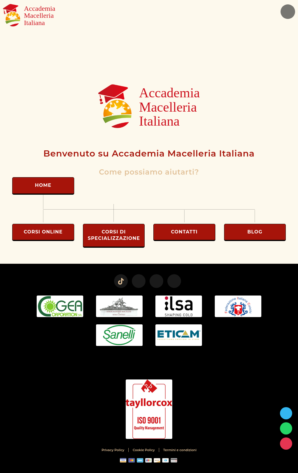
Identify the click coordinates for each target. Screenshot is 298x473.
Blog (254, 232)
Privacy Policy (113, 450)
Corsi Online (43, 232)
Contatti (184, 232)
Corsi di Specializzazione (114, 235)
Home (43, 185)
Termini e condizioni (179, 450)
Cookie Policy (144, 450)
